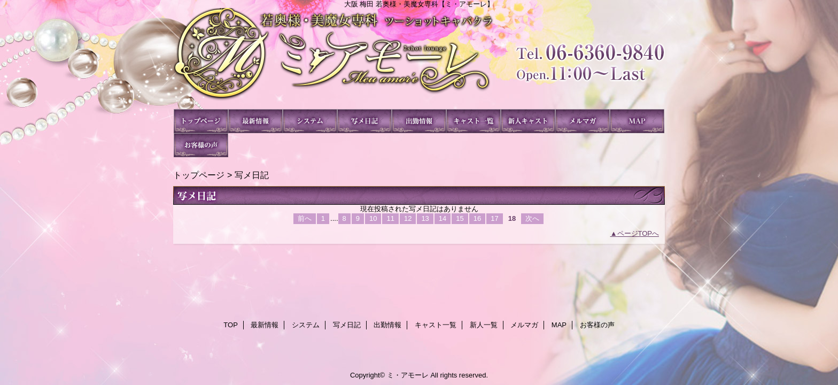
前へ (305, 218)
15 (459, 218)
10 (373, 218)
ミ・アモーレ (419, 58)
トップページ (198, 175)
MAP (637, 121)
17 (494, 218)
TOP (201, 121)
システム (310, 121)
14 (442, 218)
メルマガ (582, 121)
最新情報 (255, 121)
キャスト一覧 (473, 121)
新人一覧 (528, 121)
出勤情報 (419, 121)
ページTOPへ (638, 233)
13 (425, 218)
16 (477, 218)
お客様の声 (201, 145)
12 (408, 218)
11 (390, 218)
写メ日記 (364, 121)
